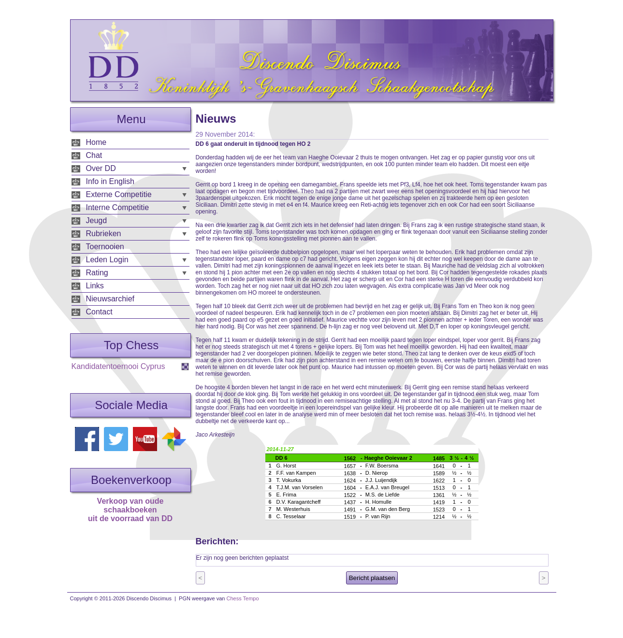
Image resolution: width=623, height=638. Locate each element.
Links (95, 286)
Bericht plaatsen (372, 577)
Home (96, 142)
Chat (94, 155)
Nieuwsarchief (110, 299)
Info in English (110, 181)
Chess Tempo (243, 598)
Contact (99, 312)
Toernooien (105, 246)
